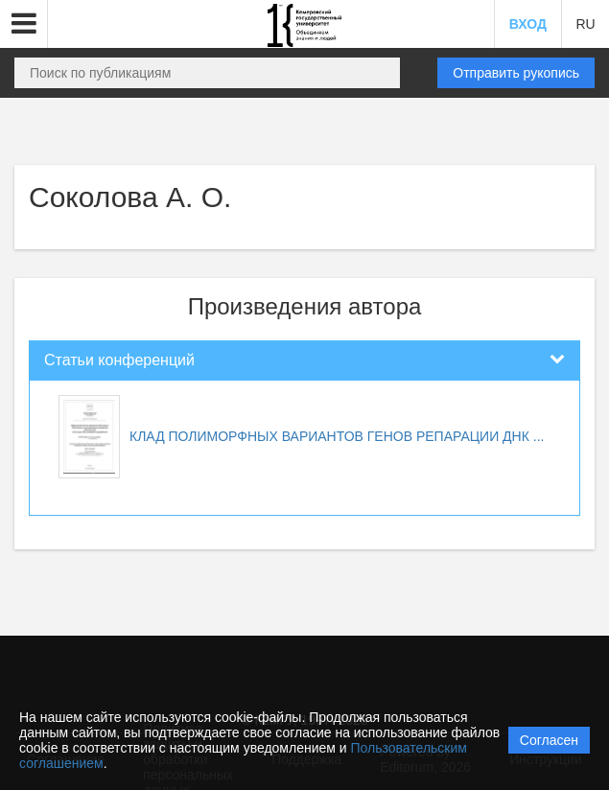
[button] (24, 24)
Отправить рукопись (516, 73)
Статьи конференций (119, 360)
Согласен (549, 740)
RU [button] (585, 24)
